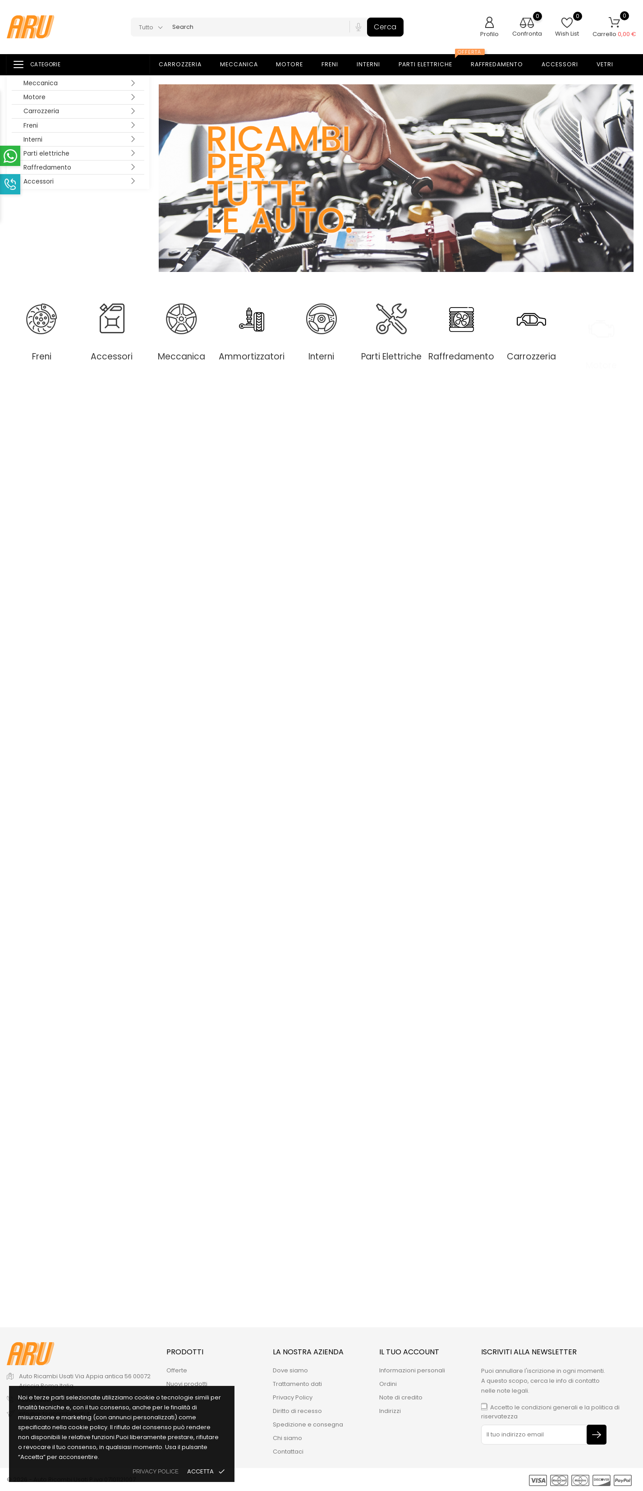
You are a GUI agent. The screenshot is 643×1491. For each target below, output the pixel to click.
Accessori (38, 181)
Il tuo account (409, 1352)
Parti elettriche (46, 153)
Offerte (176, 1370)
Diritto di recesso (297, 1411)
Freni (30, 125)
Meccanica (40, 83)
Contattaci (288, 1451)
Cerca (385, 27)
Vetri (610, 64)
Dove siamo (290, 1370)
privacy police (156, 1471)
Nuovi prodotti (186, 1384)
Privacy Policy (292, 1397)
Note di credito (401, 1397)
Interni (32, 139)
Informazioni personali (412, 1370)
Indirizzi (390, 1411)
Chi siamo (287, 1438)
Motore (34, 97)
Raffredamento (47, 167)
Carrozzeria (41, 111)
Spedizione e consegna (308, 1424)
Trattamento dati (297, 1384)
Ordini (388, 1384)
